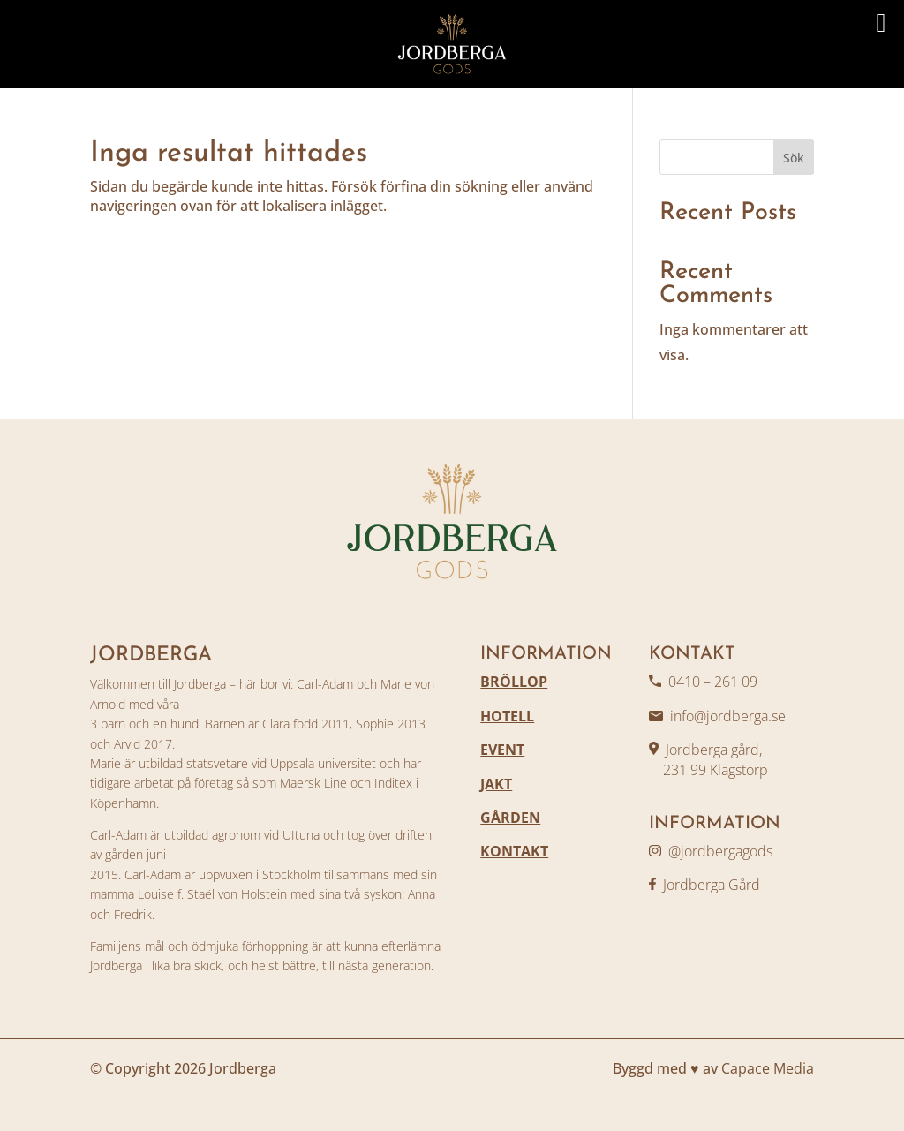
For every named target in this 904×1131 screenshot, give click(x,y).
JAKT (496, 784)
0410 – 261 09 (712, 681)
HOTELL (507, 716)
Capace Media (767, 1068)
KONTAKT (514, 851)
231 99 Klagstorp (708, 770)
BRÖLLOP (513, 681)
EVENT (502, 749)
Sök (793, 157)
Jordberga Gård (711, 884)
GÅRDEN (510, 817)
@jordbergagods (720, 851)
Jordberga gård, (714, 749)
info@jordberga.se (728, 716)
